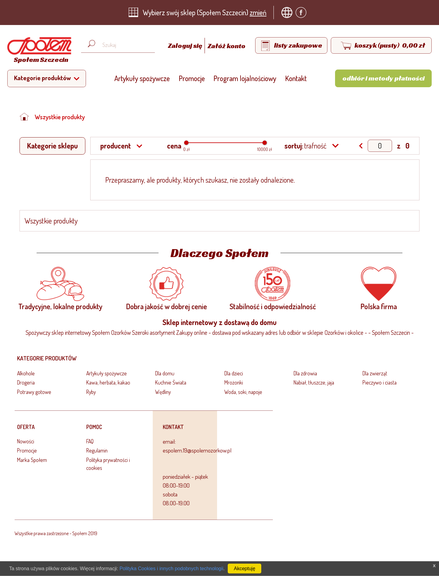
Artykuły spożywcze (142, 78)
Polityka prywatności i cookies (108, 463)
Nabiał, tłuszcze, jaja (314, 382)
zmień (258, 12)
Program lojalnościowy (244, 78)
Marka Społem (32, 459)
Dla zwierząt (374, 373)
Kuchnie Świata (170, 382)
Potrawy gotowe (34, 391)
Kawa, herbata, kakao (108, 382)
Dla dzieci (233, 373)
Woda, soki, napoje (243, 391)
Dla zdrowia (305, 373)
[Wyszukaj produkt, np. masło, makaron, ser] (123, 45)
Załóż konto (226, 45)
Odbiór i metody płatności (383, 78)
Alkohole (26, 373)
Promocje (192, 78)
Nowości (25, 441)
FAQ (90, 441)
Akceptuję (244, 568)
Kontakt (296, 78)
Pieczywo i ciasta (379, 382)
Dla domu (164, 373)
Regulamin (97, 450)
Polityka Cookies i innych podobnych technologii (171, 568)
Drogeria (26, 382)
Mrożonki (233, 382)
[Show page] (380, 146)
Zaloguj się (185, 45)
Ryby (91, 391)
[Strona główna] (37, 51)
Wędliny (163, 391)
